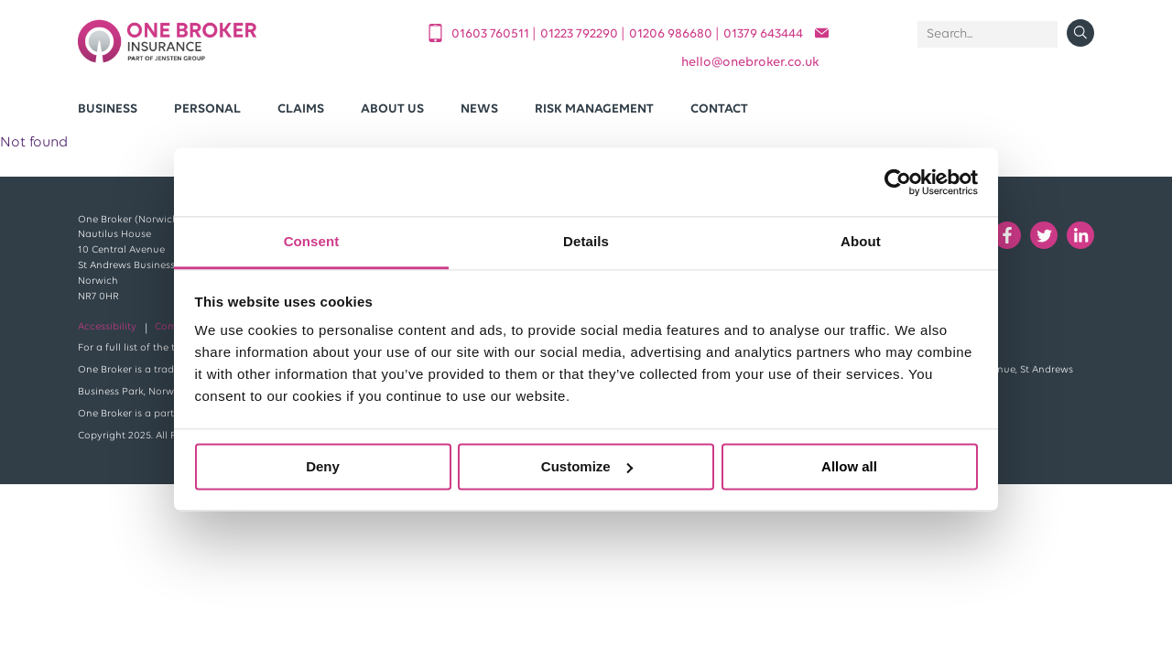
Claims (300, 109)
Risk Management (594, 109)
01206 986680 (672, 34)
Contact (719, 109)
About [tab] (861, 241)
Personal (207, 109)
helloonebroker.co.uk (750, 63)
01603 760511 (491, 34)
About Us (392, 109)
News (479, 109)
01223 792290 (580, 34)
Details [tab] (586, 241)
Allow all (849, 466)
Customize (587, 466)
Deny (323, 466)
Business (107, 109)
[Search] (987, 34)
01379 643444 (763, 34)
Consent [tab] (312, 241)
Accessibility (107, 327)
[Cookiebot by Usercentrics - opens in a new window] (898, 182)
